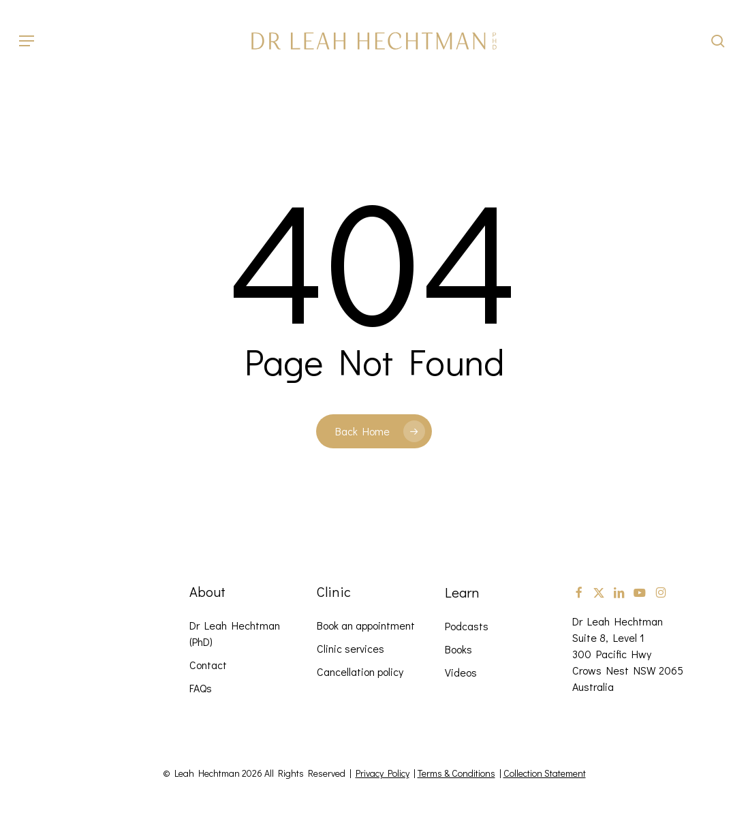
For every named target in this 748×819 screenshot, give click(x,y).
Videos (461, 672)
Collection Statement (544, 773)
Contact (208, 665)
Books (458, 649)
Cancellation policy (360, 671)
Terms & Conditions (456, 773)
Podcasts (466, 626)
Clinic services (350, 648)
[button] (26, 41)
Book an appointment (366, 625)
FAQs (200, 688)
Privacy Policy (382, 773)
